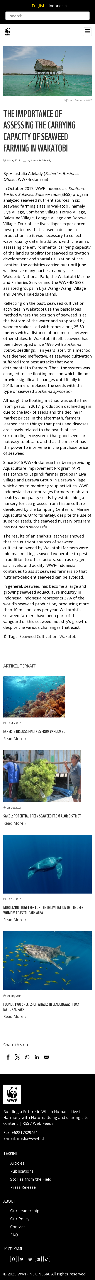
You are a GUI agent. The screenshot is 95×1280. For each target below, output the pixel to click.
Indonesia (58, 5)
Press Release (23, 1187)
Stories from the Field (30, 1179)
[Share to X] (18, 1057)
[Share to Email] (46, 1057)
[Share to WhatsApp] (27, 1057)
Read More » (14, 738)
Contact (17, 1226)
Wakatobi (68, 636)
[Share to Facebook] (8, 1057)
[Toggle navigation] (87, 31)
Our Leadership (24, 1210)
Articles (17, 1163)
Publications (22, 1171)
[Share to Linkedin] (37, 1057)
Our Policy (19, 1218)
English (38, 5)
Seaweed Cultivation (38, 636)
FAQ (14, 1234)
